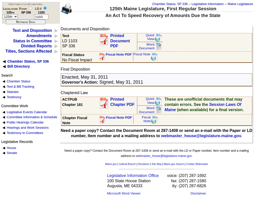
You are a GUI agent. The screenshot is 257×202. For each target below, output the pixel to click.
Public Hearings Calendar (25, 122)
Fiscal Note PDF (119, 54)
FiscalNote (146, 119)
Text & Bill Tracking (20, 86)
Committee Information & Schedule (32, 117)
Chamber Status (18, 81)
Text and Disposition (32, 30)
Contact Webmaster (197, 164)
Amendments (39, 36)
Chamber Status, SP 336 (169, 4)
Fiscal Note (141, 54)
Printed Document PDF (120, 39)
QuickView (150, 37)
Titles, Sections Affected (28, 51)
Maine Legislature (240, 4)
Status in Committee (32, 41)
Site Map (156, 164)
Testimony (14, 97)
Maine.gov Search (174, 164)
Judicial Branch (127, 164)
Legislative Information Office (133, 175)
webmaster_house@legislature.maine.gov (201, 136)
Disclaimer (144, 164)
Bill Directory (18, 66)
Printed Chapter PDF (122, 102)
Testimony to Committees (25, 133)
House (11, 148)
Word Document (146, 46)
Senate (12, 153)
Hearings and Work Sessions (28, 127)
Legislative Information (207, 4)
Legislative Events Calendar (27, 112)
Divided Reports (36, 46)
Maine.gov (111, 164)
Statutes (13, 92)
